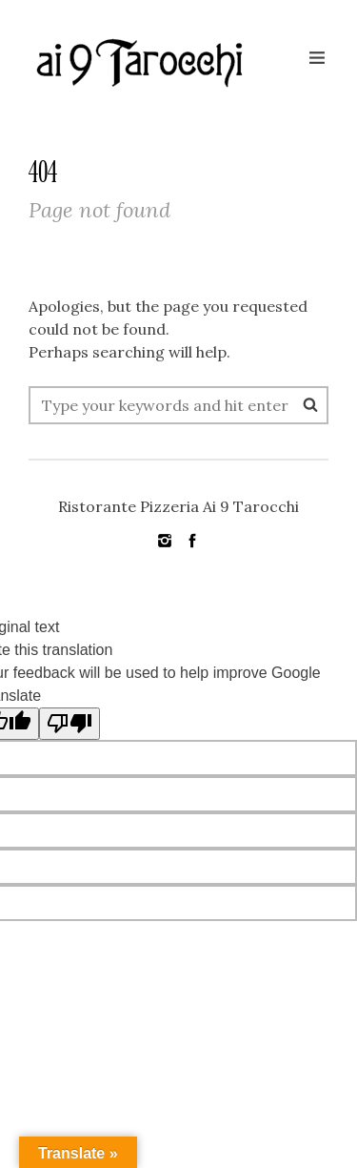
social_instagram (164, 540)
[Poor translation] (69, 723)
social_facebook (192, 540)
